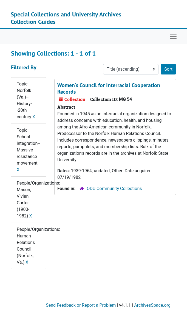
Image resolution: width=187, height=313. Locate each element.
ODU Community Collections (114, 188)
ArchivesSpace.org (152, 305)
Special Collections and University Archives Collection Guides (66, 17)
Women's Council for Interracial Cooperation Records (108, 88)
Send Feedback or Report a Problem (81, 305)
